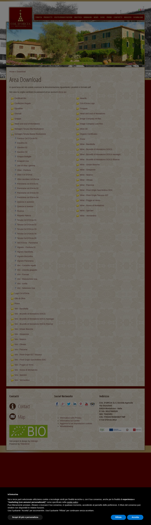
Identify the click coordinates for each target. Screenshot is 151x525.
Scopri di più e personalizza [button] (25, 517)
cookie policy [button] (72, 502)
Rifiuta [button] (118, 517)
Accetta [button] (135, 517)
